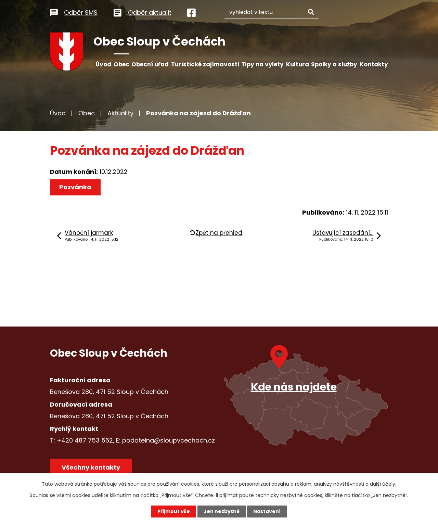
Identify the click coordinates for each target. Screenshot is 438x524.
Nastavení (267, 511)
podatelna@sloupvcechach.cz (168, 440)
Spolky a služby (334, 64)
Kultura (297, 64)
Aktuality (120, 113)
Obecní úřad (150, 64)
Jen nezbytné (222, 511)
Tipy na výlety (262, 64)
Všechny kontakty (91, 467)
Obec (121, 64)
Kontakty (374, 64)
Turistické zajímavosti (205, 64)
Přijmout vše (173, 511)
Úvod (103, 64)
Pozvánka (75, 187)
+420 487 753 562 (85, 440)
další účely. (383, 484)
